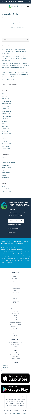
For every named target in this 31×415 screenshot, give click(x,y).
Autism (16, 331)
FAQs (15, 304)
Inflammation (15, 328)
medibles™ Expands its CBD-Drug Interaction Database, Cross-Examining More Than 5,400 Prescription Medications (15, 74)
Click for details (26, 1)
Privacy (11, 262)
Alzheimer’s (15, 313)
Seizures (15, 320)
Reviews (15, 303)
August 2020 (5, 146)
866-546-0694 (12, 232)
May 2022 (4, 123)
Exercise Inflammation (8, 162)
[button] (28, 6)
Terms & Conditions (15, 354)
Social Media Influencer (15, 342)
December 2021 (6, 133)
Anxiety (15, 311)
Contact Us (15, 301)
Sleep (15, 319)
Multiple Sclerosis (15, 326)
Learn (3, 170)
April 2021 (4, 138)
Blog (15, 290)
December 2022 (6, 111)
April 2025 (5, 96)
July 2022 (4, 121)
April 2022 (5, 126)
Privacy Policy (15, 353)
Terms (6, 262)
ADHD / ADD (15, 333)
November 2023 (6, 103)
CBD (3, 160)
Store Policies (15, 356)
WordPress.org (6, 194)
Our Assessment (15, 288)
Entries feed (5, 189)
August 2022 (5, 118)
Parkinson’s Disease (15, 324)
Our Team (15, 276)
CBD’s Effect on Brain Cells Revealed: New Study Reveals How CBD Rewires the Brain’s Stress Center (14, 51)
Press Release (6, 172)
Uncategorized (6, 177)
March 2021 (5, 141)
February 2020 (6, 148)
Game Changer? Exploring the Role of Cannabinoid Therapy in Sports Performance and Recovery (14, 58)
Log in (3, 186)
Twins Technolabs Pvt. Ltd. (18, 413)
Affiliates (15, 346)
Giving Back (15, 278)
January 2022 (5, 131)
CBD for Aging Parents (8, 79)
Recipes (4, 175)
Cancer (16, 315)
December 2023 (6, 101)
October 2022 (6, 113)
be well (4, 157)
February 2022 (6, 128)
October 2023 (6, 106)
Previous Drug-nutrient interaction (15, 23)
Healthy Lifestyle (6, 167)
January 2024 (5, 98)
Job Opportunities (15, 281)
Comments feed (6, 191)
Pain (15, 335)
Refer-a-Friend (15, 344)
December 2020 (6, 143)
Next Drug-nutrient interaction (15, 27)
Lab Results (15, 292)
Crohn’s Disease (15, 330)
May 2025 (4, 93)
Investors (15, 280)
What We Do (15, 294)
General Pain (5, 165)
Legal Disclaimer (15, 358)
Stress (15, 317)
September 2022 (6, 116)
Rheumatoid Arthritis (15, 322)
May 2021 (4, 136)
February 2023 (6, 108)
